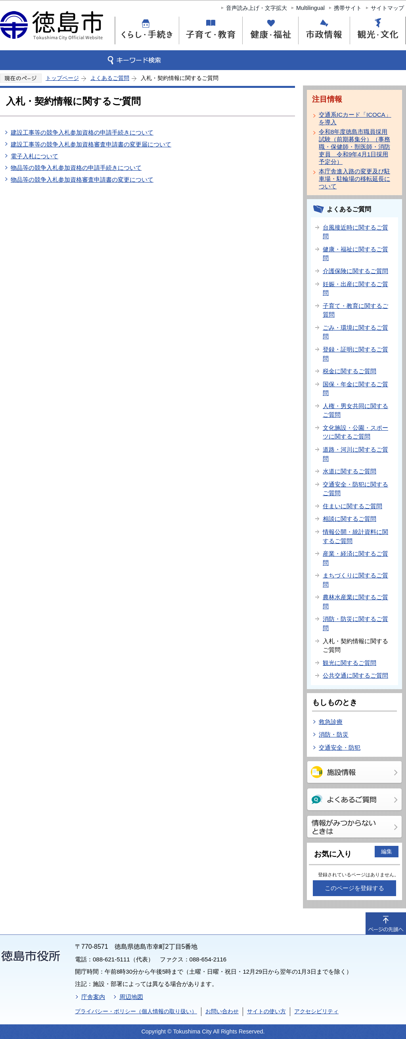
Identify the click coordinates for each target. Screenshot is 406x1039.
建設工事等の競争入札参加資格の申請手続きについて (82, 132)
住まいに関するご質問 (352, 506)
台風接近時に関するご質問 (355, 232)
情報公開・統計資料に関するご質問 (355, 536)
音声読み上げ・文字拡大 (256, 8)
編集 (386, 851)
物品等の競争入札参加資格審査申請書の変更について (82, 179)
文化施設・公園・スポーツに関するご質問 (355, 432)
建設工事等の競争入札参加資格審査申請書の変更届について (91, 144)
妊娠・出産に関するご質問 (355, 288)
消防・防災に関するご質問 (355, 623)
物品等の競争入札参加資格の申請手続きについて (76, 167)
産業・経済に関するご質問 (355, 558)
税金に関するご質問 (349, 371)
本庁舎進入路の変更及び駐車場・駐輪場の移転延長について (354, 179)
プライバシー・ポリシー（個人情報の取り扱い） (136, 1011)
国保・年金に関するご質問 (355, 389)
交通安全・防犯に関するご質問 (355, 489)
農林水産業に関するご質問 (355, 602)
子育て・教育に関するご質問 (355, 310)
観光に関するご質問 (349, 662)
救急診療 (331, 721)
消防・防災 (334, 734)
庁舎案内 (93, 996)
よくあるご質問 (109, 78)
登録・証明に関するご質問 (355, 354)
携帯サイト (348, 8)
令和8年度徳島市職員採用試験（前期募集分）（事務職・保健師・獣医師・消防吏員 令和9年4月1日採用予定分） (354, 146)
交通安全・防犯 (339, 747)
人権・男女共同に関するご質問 (355, 410)
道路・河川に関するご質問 (355, 454)
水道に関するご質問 (349, 471)
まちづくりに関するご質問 (355, 580)
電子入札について (34, 156)
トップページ (62, 78)
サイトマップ (387, 8)
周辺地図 (131, 996)
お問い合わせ (222, 1011)
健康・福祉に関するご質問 (355, 254)
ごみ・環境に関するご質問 (355, 332)
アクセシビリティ (316, 1011)
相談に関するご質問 (349, 518)
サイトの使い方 (266, 1011)
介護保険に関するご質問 (355, 271)
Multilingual (310, 8)
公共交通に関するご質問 (355, 675)
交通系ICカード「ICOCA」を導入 (355, 118)
